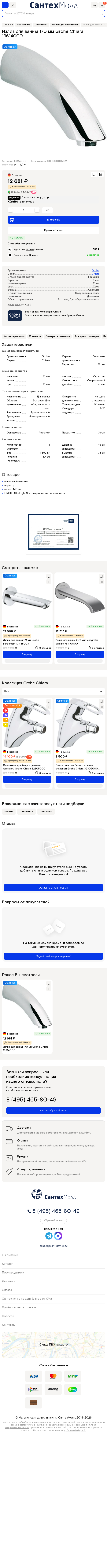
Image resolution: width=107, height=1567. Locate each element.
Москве (30, 249)
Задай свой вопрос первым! (53, 956)
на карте (62, 1345)
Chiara (95, 274)
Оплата (7, 1290)
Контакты (8, 1325)
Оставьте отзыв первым (53, 887)
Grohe (95, 270)
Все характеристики (19, 305)
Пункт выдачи (21, 255)
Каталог (7, 1264)
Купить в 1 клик (53, 230)
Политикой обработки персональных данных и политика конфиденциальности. (50, 1426)
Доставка (8, 1281)
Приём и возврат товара (19, 1307)
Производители (13, 1273)
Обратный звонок (53, 1220)
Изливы (9, 811)
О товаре (35, 336)
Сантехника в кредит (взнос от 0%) (27, 1299)
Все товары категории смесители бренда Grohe (54, 315)
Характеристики (14, 336)
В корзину (34, 219)
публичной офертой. (75, 1430)
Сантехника (26, 811)
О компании (10, 1255)
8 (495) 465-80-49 (31, 1100)
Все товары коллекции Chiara (43, 311)
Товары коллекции (87, 336)
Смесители (46, 811)
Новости (8, 1316)
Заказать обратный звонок (53, 1110)
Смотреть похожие (58, 336)
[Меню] (5, 5)
